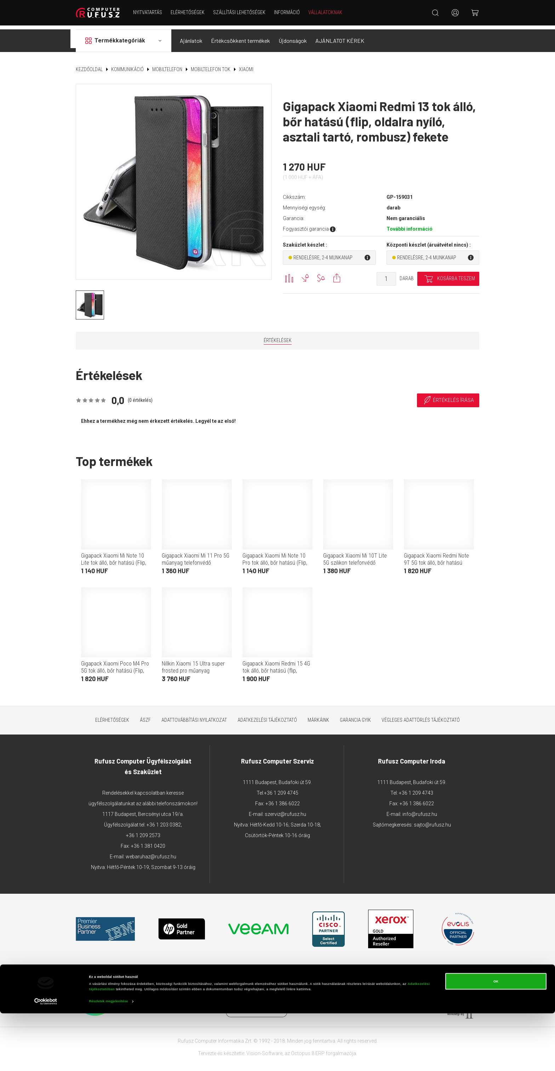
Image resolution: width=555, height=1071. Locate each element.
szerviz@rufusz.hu (285, 810)
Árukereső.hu (318, 999)
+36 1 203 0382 (164, 820)
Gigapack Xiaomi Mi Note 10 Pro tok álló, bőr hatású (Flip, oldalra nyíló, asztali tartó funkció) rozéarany (274, 562)
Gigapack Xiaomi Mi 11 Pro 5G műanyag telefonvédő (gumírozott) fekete (195, 558)
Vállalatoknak (327, 12)
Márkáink (318, 716)
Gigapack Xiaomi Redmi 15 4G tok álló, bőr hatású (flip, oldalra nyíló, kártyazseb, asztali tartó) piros (276, 670)
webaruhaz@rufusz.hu (151, 852)
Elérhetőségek (190, 12)
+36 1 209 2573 (143, 831)
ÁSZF (145, 716)
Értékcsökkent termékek (240, 36)
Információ (289, 12)
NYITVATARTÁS (149, 12)
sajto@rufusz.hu (432, 820)
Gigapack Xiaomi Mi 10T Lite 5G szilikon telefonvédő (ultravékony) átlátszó (355, 558)
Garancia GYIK (355, 716)
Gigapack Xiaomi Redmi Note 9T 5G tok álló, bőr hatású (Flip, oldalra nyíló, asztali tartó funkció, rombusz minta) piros (438, 562)
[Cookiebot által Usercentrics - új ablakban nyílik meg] (46, 1059)
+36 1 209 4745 (281, 788)
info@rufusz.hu (419, 810)
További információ (410, 225)
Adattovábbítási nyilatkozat (194, 716)
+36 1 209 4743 (416, 788)
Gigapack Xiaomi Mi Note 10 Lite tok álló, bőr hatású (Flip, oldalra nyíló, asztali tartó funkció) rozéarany (113, 562)
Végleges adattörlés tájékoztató (421, 716)
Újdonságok (293, 36)
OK (495, 1039)
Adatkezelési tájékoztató (267, 716)
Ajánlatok (191, 36)
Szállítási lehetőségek (241, 12)
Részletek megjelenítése (108, 1059)
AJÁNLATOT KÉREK (339, 36)
